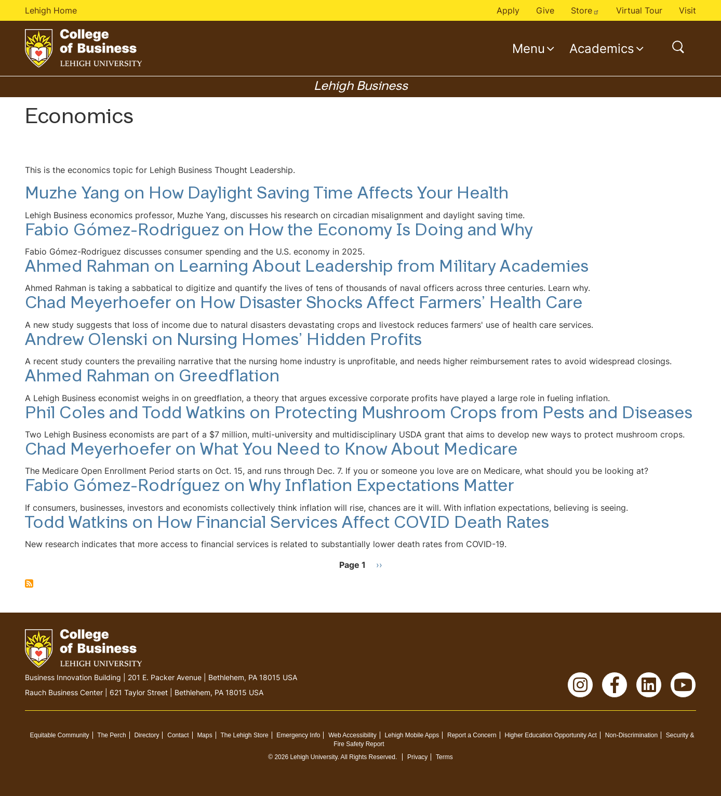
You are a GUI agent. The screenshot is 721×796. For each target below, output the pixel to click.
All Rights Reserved (368, 757)
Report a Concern (472, 735)
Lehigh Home (51, 10)
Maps (204, 735)
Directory (146, 735)
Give (545, 10)
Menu (528, 48)
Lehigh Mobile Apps (411, 735)
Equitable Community (59, 735)
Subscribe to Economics (29, 583)
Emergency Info (298, 735)
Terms (444, 757)
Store (585, 10)
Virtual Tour (639, 10)
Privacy (417, 757)
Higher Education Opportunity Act (550, 735)
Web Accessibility (352, 735)
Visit (687, 10)
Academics (601, 48)
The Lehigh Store (245, 735)
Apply (508, 10)
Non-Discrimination (631, 735)
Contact (178, 735)
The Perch (111, 735)
